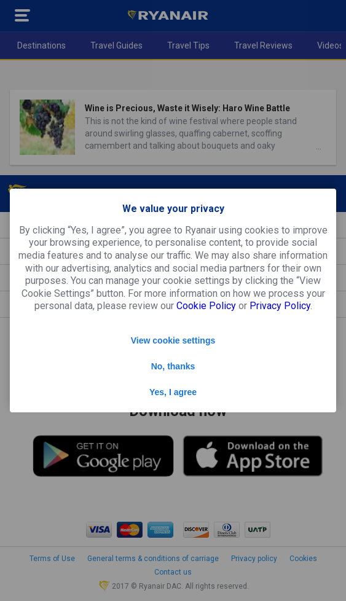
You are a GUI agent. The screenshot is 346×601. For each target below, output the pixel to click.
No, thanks (173, 366)
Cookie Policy (206, 306)
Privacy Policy (280, 306)
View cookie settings (173, 340)
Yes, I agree (173, 392)
